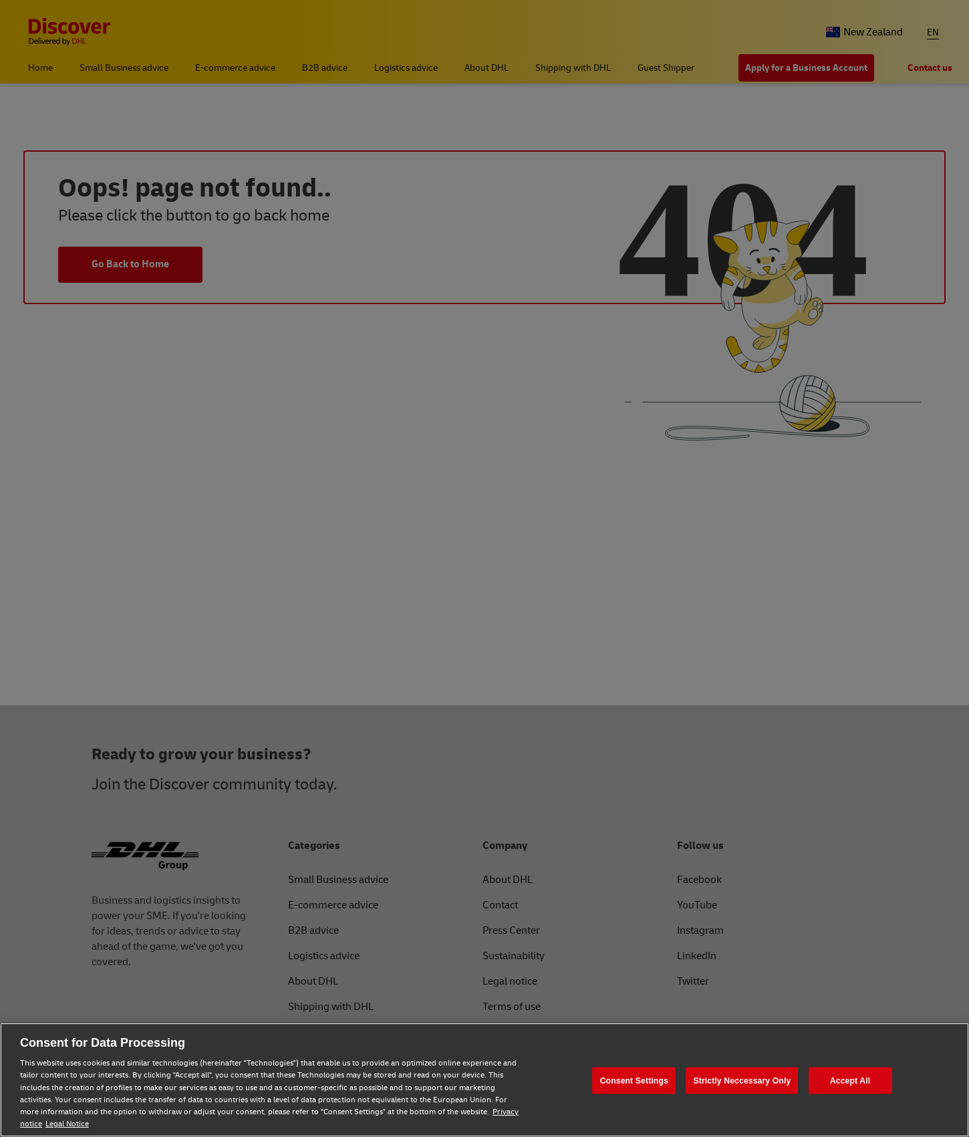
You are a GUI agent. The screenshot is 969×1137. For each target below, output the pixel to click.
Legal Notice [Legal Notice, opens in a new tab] (67, 1124)
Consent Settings (634, 1080)
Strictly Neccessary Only (742, 1080)
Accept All (850, 1080)
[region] (484, 1080)
